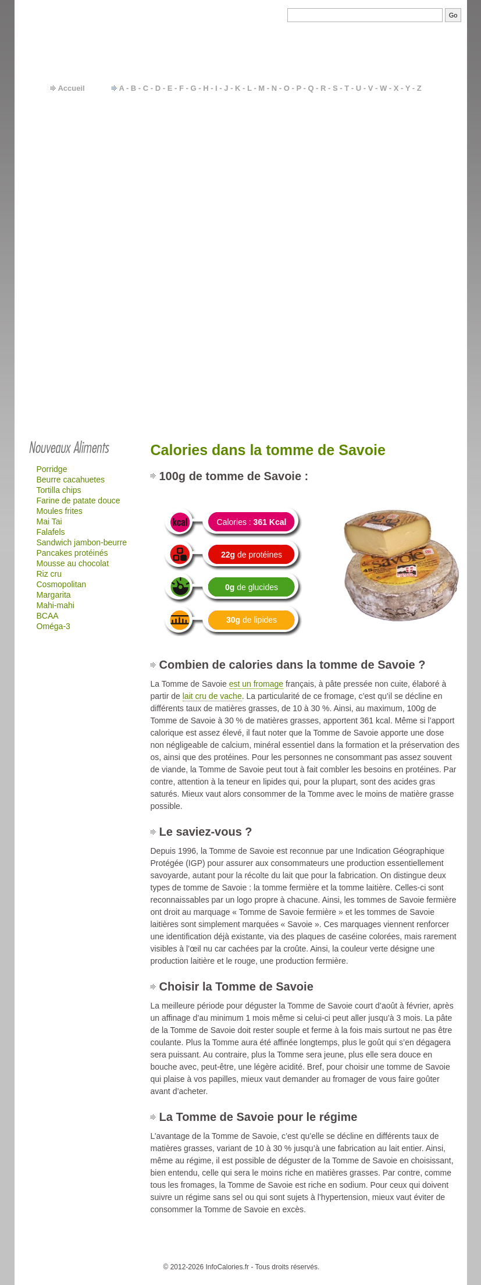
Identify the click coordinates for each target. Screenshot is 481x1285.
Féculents (404, 143)
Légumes (404, 123)
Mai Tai (49, 521)
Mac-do (400, 212)
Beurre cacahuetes (71, 479)
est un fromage (256, 683)
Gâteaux (402, 202)
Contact (176, 1249)
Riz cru (49, 573)
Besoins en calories (262, 1249)
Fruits (397, 133)
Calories (209, 1249)
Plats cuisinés (412, 163)
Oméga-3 (53, 626)
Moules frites (60, 511)
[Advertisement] (241, 344)
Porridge (52, 469)
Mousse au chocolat (73, 563)
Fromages (405, 182)
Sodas (398, 192)
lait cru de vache (212, 696)
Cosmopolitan (62, 584)
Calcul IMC (320, 1249)
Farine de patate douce (78, 500)
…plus (419, 242)
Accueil (71, 88)
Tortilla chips (59, 490)
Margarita (54, 594)
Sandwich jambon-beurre (82, 542)
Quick (397, 222)
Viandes (401, 153)
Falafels (51, 532)
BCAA (48, 615)
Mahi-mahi (55, 605)
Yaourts (400, 173)
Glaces (399, 232)
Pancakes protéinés (72, 553)
